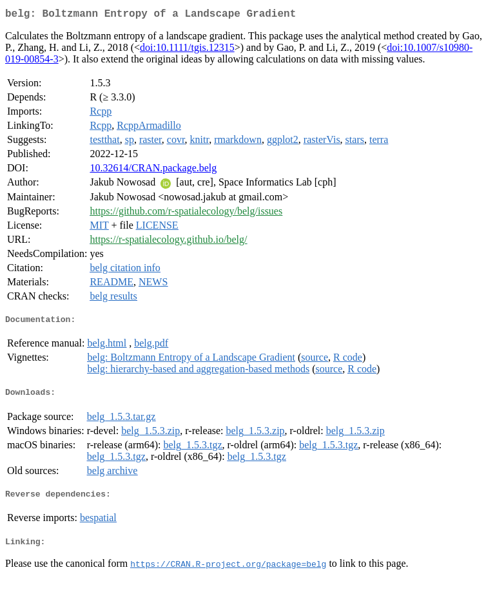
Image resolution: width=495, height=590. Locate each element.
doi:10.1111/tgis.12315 (187, 49)
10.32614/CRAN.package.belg (153, 170)
